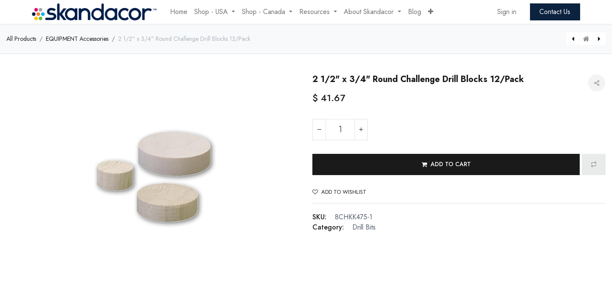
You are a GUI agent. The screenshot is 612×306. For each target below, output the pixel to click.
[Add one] (360, 129)
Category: (328, 227)
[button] (431, 11)
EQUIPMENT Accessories (77, 38)
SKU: (319, 217)
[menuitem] (179, 11)
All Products (21, 38)
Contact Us (554, 12)
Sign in (506, 12)
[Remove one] (319, 129)
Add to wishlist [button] (339, 192)
